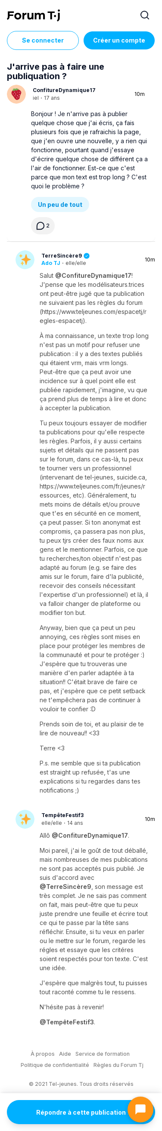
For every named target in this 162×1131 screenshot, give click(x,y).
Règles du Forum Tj (118, 1065)
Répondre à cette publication (81, 1112)
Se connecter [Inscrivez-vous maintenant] (43, 40)
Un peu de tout (60, 204)
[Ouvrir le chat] (140, 1109)
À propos (43, 1054)
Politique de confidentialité (55, 1065)
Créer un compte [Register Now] (119, 40)
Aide (65, 1054)
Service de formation (102, 1054)
